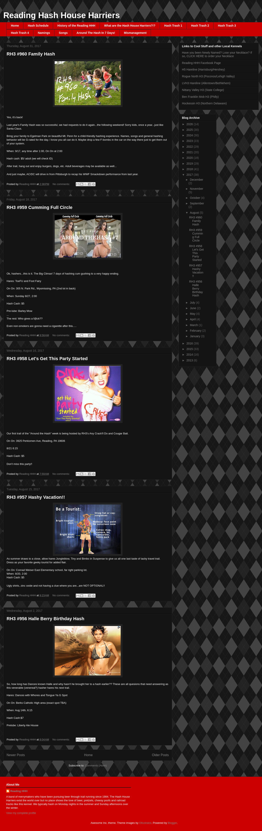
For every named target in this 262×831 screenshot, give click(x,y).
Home (15, 25)
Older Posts (160, 755)
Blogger (172, 822)
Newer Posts (16, 755)
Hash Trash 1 (173, 25)
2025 (190, 129)
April (193, 319)
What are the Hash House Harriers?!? (129, 25)
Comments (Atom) (96, 765)
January (195, 336)
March (194, 325)
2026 (190, 124)
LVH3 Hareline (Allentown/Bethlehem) (206, 83)
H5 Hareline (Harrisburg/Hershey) (203, 69)
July (193, 302)
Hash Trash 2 (200, 25)
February (196, 330)
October (195, 197)
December (196, 179)
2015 (190, 349)
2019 (190, 163)
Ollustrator (145, 822)
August (194, 212)
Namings (44, 32)
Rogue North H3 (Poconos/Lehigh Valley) (208, 76)
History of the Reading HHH (76, 25)
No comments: (62, 184)
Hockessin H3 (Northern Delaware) (204, 103)
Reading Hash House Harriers (61, 15)
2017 (190, 174)
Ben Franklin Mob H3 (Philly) (200, 96)
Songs (63, 32)
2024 (190, 135)
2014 (190, 354)
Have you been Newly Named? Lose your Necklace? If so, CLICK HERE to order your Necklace (217, 54)
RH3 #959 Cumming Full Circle (39, 207)
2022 (190, 146)
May (193, 313)
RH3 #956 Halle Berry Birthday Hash (45, 618)
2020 (190, 157)
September (197, 203)
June (193, 308)
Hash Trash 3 (227, 25)
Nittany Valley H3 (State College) (203, 90)
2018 (190, 169)
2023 (190, 141)
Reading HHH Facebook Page (201, 63)
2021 (190, 152)
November (196, 188)
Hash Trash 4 (20, 32)
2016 (190, 343)
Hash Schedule (38, 25)
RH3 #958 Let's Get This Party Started (47, 358)
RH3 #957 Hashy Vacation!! (36, 497)
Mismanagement (135, 32)
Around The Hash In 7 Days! (96, 32)
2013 (190, 360)
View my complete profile (21, 812)
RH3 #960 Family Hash (31, 54)
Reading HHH (18, 791)
